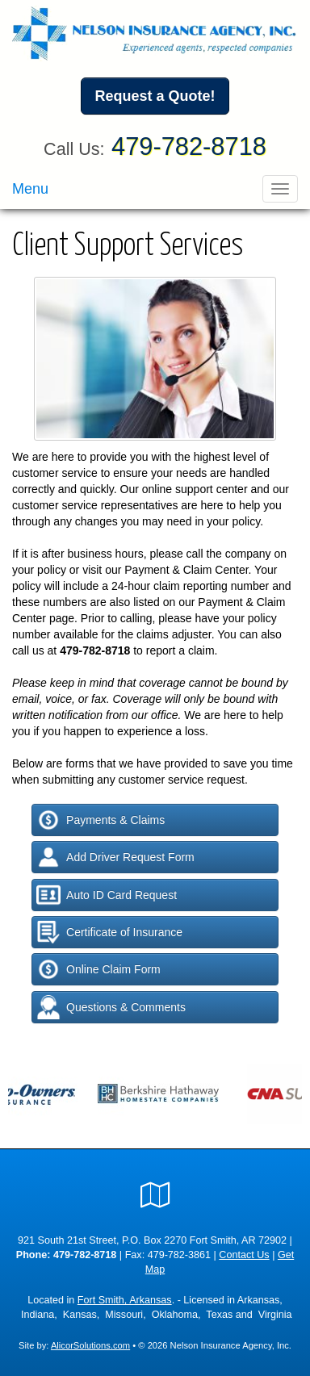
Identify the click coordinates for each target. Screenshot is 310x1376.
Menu (30, 189)
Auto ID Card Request (106, 895)
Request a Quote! (154, 96)
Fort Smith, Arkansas (125, 1300)
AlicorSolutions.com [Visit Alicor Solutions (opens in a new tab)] (90, 1345)
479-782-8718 (188, 146)
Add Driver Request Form (115, 857)
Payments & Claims (100, 820)
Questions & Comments (111, 1007)
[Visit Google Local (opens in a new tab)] (155, 1195)
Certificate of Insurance (109, 932)
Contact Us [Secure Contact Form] (244, 1255)
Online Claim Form (98, 969)
